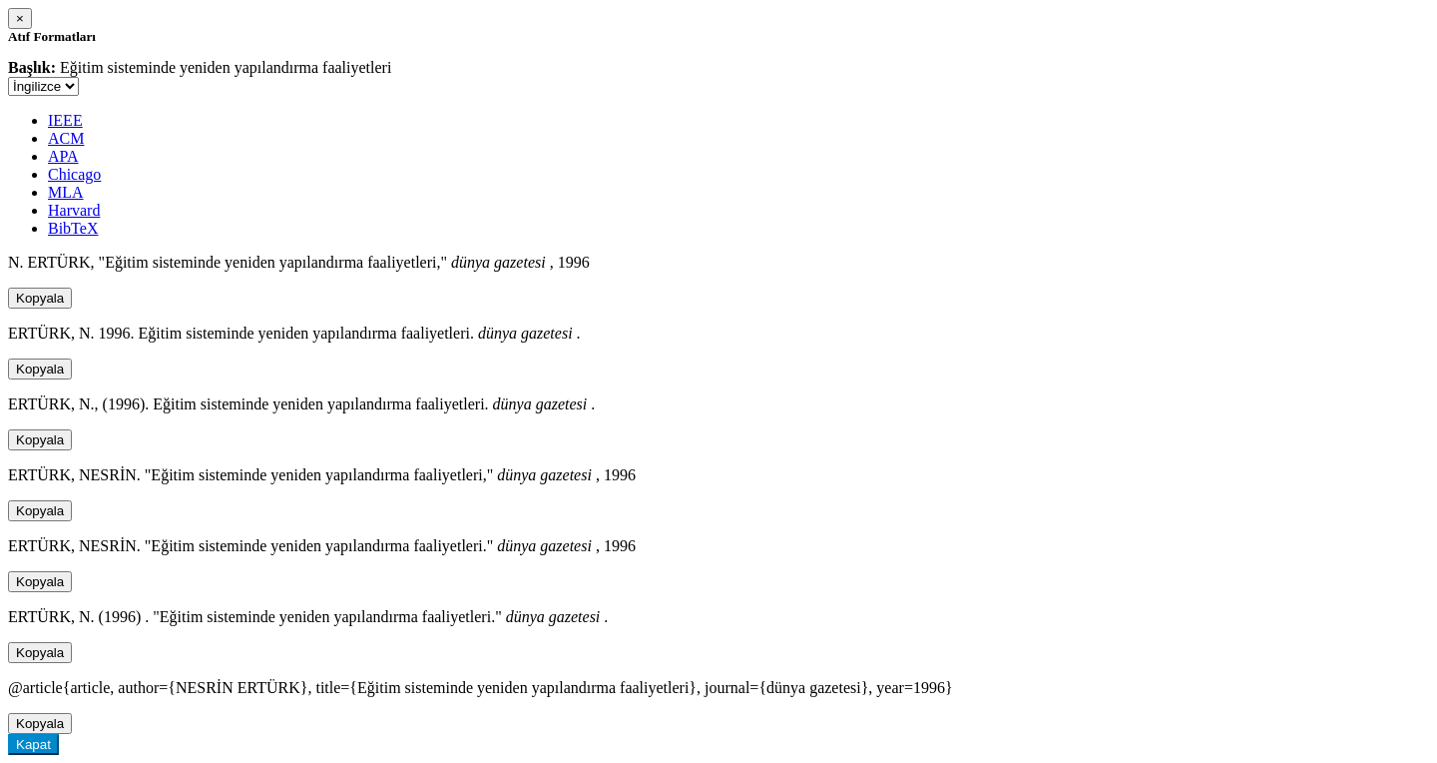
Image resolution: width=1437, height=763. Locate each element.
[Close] (20, 18)
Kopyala (40, 298)
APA (63, 156)
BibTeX (73, 228)
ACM (66, 138)
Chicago (74, 174)
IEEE (65, 120)
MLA (66, 192)
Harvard (74, 210)
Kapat (33, 744)
